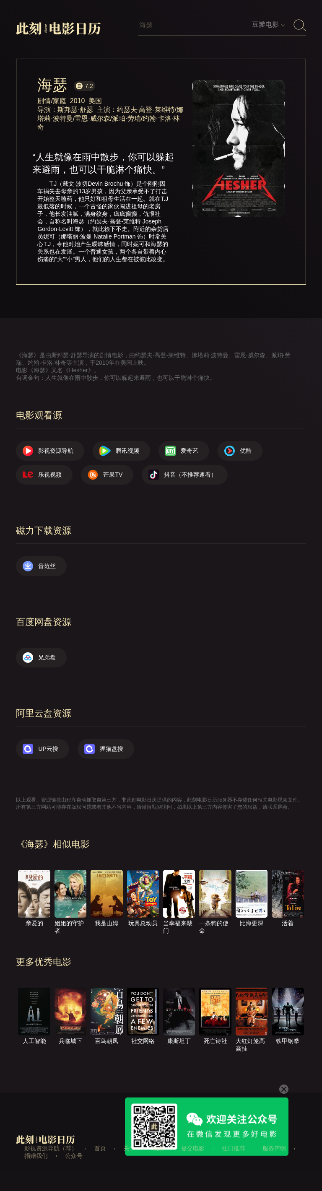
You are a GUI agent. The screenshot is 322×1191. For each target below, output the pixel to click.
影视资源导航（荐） (50, 1148)
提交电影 (193, 1148)
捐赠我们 (36, 1155)
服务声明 (274, 1148)
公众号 (74, 1155)
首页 (100, 1148)
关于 (129, 1148)
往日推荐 (233, 1148)
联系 (158, 1148)
